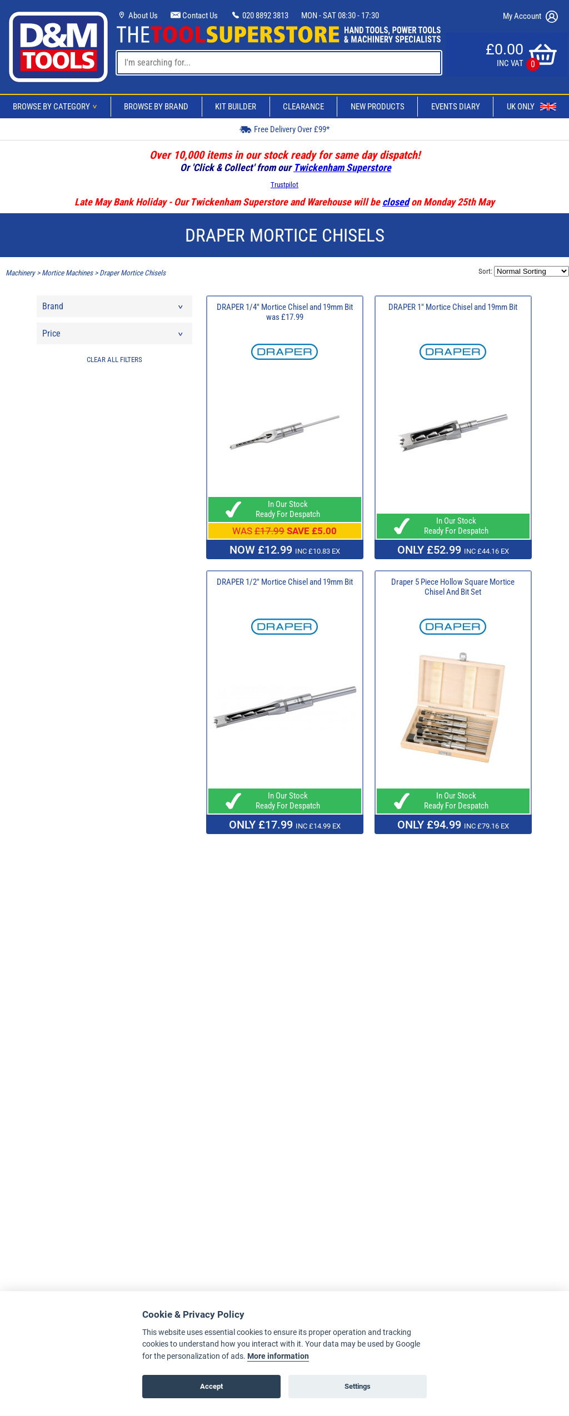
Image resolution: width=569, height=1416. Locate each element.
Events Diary (455, 107)
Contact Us (194, 16)
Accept (211, 1386)
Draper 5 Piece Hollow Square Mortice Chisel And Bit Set (453, 587)
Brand (113, 309)
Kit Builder (235, 107)
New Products (378, 107)
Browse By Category (57, 107)
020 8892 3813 (259, 16)
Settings (358, 1386)
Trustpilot (284, 184)
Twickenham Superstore (342, 167)
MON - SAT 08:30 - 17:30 (340, 16)
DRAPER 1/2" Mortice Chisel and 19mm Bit (285, 582)
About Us (137, 16)
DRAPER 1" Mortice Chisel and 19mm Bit (452, 307)
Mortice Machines (67, 273)
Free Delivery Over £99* (284, 129)
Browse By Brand (156, 107)
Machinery (20, 273)
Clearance (303, 107)
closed (395, 202)
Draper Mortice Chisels (132, 273)
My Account (530, 17)
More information (278, 1356)
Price (113, 336)
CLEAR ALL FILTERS (114, 359)
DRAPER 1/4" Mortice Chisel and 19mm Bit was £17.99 (285, 312)
